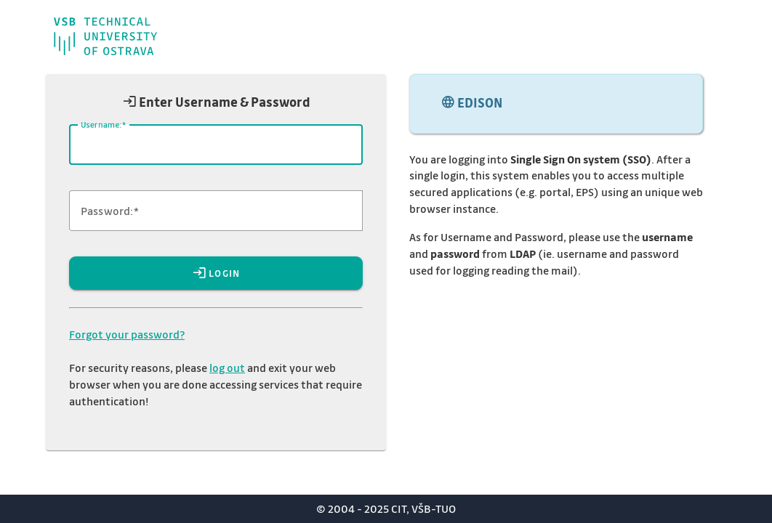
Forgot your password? (127, 334)
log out (227, 367)
